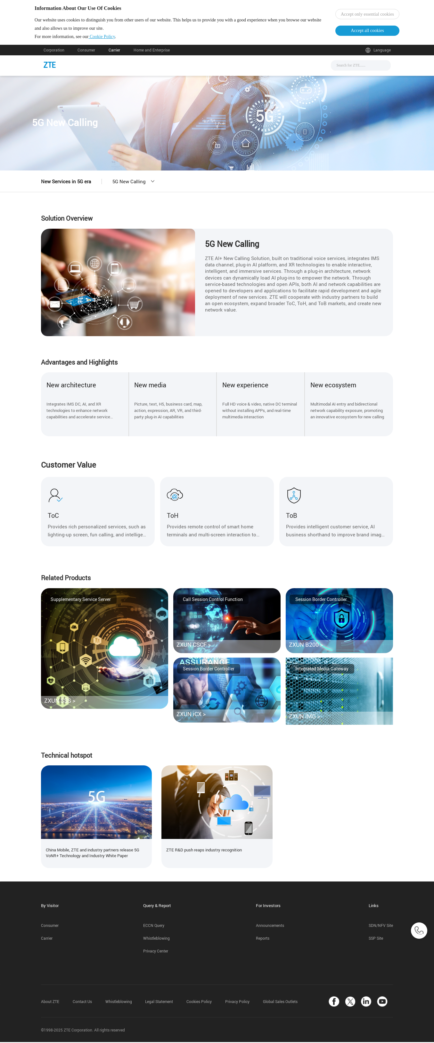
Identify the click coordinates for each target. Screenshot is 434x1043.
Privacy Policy (237, 1002)
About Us (283, 68)
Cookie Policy (110, 38)
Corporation (54, 53)
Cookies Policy (199, 1002)
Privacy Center (155, 952)
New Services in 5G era (66, 184)
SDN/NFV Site (381, 926)
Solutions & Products (208, 68)
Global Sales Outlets (280, 1002)
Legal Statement (159, 1002)
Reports (262, 939)
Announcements (270, 926)
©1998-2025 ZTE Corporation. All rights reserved (83, 1031)
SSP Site (376, 939)
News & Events (157, 68)
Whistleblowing (156, 939)
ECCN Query (153, 926)
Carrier (114, 53)
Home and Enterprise (152, 53)
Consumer (86, 53)
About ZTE (50, 1002)
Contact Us (82, 1002)
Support (252, 68)
